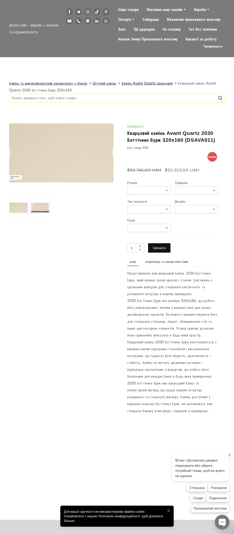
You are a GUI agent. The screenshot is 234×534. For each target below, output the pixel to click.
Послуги (124, 19)
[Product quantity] (134, 248)
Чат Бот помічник (203, 29)
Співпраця (151, 19)
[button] (69, 11)
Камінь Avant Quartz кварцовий (147, 83)
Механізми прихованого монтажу (193, 19)
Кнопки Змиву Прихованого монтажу (148, 39)
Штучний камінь (104, 83)
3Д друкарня (144, 29)
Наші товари (128, 9)
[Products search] (117, 98)
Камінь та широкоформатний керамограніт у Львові (48, 83)
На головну (172, 29)
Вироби (200, 9)
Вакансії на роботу (201, 39)
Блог (122, 29)
